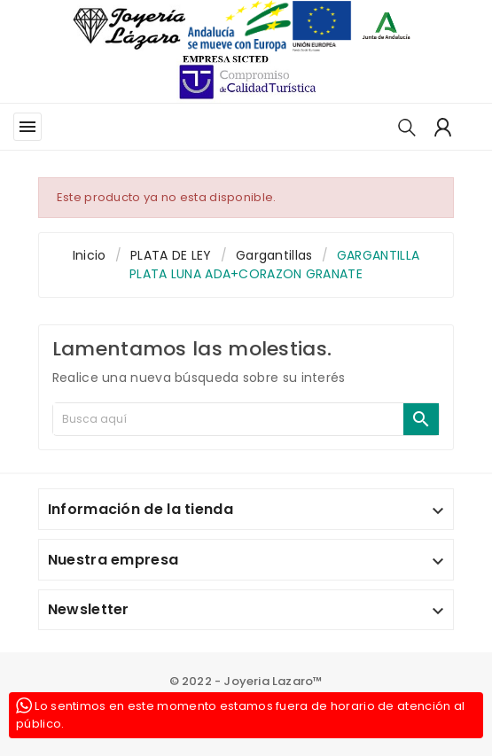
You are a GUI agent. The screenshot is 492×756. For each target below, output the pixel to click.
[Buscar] (228, 418)
